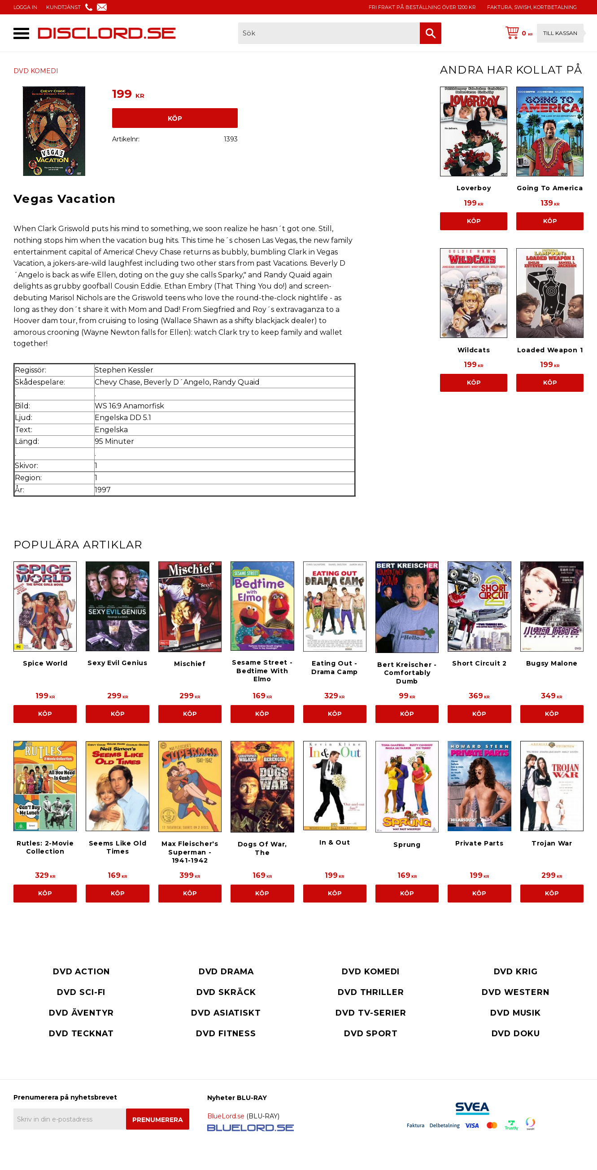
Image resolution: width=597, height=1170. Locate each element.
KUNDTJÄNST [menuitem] (63, 7)
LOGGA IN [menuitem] (25, 7)
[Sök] (430, 33)
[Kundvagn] (543, 33)
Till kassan (560, 33)
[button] (21, 33)
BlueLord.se (225, 1116)
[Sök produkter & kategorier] (329, 33)
